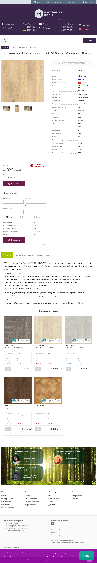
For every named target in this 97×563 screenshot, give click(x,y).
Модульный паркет (7, 508)
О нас (50, 496)
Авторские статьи (77, 496)
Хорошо (87, 556)
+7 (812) (67, 27)
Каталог (5, 47)
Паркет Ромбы (5, 505)
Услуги (50, 502)
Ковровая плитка (30, 505)
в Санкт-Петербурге (29, 24)
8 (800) (67, 30)
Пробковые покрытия (32, 502)
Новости (75, 499)
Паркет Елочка (6, 502)
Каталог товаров (56, 535)
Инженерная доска (7, 499)
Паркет (3, 496)
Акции (86, 29)
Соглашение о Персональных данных (62, 540)
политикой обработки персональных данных (53, 553)
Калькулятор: (10, 193)
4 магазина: (9, 24)
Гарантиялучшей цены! (39, 165)
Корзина (86, 25)
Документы (52, 505)
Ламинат (27, 496)
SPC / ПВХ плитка (31, 499)
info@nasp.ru (69, 24)
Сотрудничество (53, 499)
